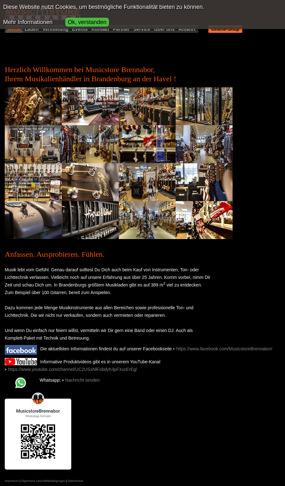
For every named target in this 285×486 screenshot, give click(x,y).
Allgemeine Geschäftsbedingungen (43, 481)
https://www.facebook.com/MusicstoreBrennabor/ (224, 348)
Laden (32, 29)
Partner (121, 29)
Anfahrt (187, 29)
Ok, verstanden (87, 22)
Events (80, 29)
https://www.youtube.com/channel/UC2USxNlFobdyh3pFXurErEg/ (72, 369)
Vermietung (55, 29)
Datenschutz (75, 481)
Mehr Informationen (28, 22)
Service (141, 29)
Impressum (12, 481)
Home (14, 29)
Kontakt (100, 29)
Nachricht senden (82, 380)
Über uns (164, 29)
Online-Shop (225, 29)
